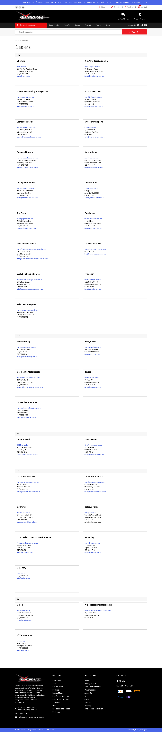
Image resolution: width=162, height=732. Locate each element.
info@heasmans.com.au (25, 106)
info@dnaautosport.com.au (94, 76)
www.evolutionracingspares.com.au (29, 280)
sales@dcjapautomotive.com (27, 198)
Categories (57, 676)
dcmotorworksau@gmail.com (27, 454)
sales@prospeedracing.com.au (28, 167)
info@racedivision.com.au (93, 167)
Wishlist (129, 7)
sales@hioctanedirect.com (93, 106)
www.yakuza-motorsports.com (28, 310)
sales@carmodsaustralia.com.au (28, 492)
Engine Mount (57, 693)
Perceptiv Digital (141, 730)
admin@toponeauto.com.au (94, 198)
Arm (54, 684)
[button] (31, 25)
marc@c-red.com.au (24, 620)
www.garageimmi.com (92, 347)
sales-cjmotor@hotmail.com (27, 522)
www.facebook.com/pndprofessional (97, 610)
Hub (54, 706)
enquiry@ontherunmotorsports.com (30, 387)
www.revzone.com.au (92, 377)
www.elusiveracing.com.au (26, 347)
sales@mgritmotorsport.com (94, 137)
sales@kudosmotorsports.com (95, 492)
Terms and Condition (92, 687)
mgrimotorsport (90, 127)
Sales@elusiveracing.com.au (27, 356)
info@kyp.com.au (23, 650)
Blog (86, 696)
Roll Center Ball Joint (60, 696)
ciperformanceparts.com (93, 445)
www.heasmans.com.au (25, 97)
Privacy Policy (90, 684)
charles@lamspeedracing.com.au (29, 137)
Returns (98, 25)
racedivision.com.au (91, 158)
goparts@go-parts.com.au (26, 228)
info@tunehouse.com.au (93, 228)
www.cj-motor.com (23, 512)
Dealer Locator (54, 25)
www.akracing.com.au (92, 543)
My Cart (142, 7)
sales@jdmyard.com (24, 76)
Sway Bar (56, 702)
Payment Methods (125, 686)
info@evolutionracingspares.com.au (30, 289)
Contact (77, 25)
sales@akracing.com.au (92, 552)
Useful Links (90, 676)
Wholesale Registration (93, 709)
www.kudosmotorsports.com (94, 482)
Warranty (88, 25)
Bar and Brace (57, 687)
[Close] (146, 2)
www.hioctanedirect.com (93, 97)
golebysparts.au (90, 512)
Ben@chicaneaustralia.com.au (95, 254)
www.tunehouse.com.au (93, 219)
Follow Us (121, 676)
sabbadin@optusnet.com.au (27, 417)
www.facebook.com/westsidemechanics (31, 249)
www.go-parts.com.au (25, 219)
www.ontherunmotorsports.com (28, 377)
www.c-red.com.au (23, 610)
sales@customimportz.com (94, 454)
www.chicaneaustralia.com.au (95, 249)
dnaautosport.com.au (92, 67)
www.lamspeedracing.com (26, 127)
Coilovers (56, 712)
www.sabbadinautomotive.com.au (29, 408)
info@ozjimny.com (23, 578)
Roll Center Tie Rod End (61, 699)
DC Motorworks (22, 445)
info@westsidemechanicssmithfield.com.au (32, 259)
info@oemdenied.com (25, 552)
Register (115, 7)
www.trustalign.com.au (92, 280)
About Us (67, 25)
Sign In (103, 7)
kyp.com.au (21, 641)
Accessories (57, 680)
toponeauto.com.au (91, 188)
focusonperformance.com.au (27, 543)
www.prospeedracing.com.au (27, 158)
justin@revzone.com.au (92, 387)
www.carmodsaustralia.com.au (28, 482)
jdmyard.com (21, 67)
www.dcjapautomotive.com (26, 188)
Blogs (108, 25)
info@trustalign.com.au (92, 289)
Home (86, 680)
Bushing (55, 690)
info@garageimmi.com (92, 354)
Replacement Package (61, 709)
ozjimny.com (21, 573)
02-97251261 (142, 25)
